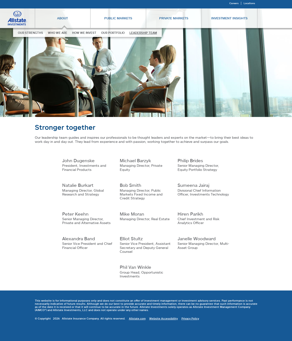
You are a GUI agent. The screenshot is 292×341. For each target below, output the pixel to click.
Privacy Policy (190, 318)
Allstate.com (137, 318)
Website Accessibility (163, 318)
